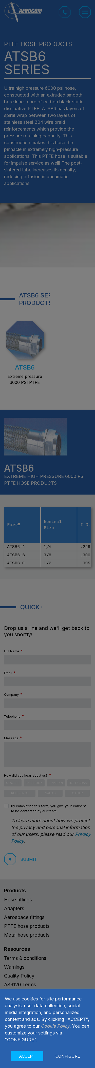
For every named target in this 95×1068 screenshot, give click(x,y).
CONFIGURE (67, 1056)
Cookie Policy (55, 1026)
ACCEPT (27, 1056)
